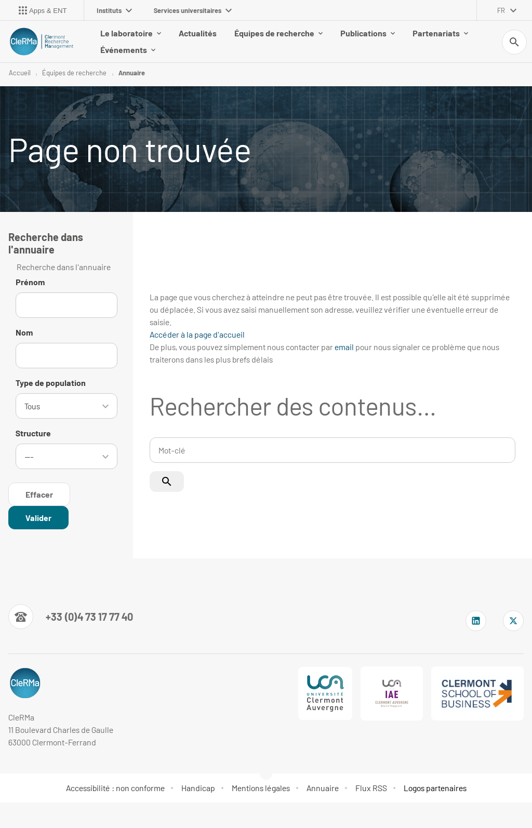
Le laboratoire (130, 33)
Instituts (114, 10)
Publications (367, 33)
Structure (33, 432)
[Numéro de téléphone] (70, 614)
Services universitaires (193, 10)
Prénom (30, 282)
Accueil (20, 73)
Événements (127, 50)
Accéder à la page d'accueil (197, 334)
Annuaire (131, 73)
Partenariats (440, 33)
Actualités (198, 33)
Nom (24, 332)
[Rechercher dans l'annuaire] (38, 515)
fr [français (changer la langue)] (501, 10)
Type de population (51, 383)
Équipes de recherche (278, 33)
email (344, 347)
